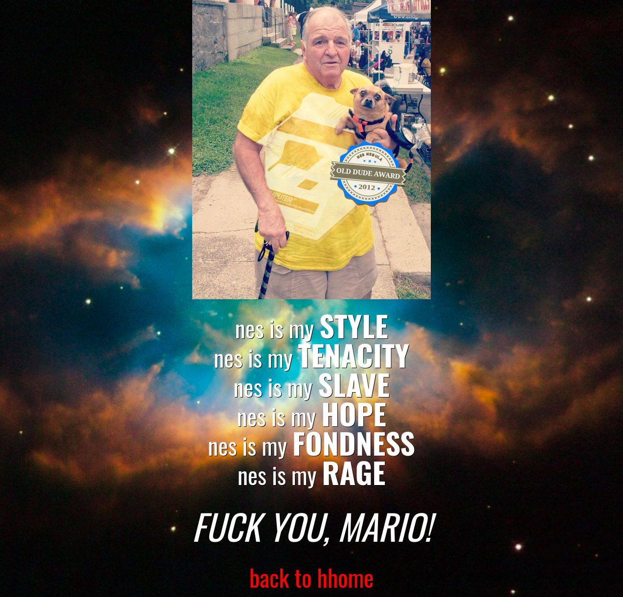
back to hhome (311, 577)
